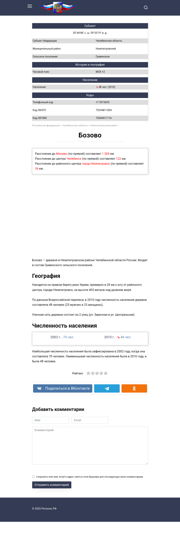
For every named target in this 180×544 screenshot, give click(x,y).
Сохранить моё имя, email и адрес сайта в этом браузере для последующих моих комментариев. (90, 476)
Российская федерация (46, 125)
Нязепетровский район (103, 125)
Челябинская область (75, 125)
